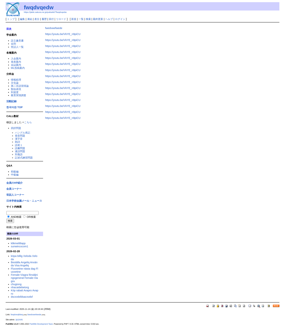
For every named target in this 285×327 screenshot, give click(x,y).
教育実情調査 (18, 95)
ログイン (120, 19)
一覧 (81, 19)
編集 (22, 19)
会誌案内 (16, 64)
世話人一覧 (17, 46)
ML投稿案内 (18, 67)
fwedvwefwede (53, 28)
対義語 (19, 154)
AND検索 (14, 216)
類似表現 (16, 89)
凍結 (29, 19)
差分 (36, 19)
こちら (28, 122)
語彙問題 (20, 148)
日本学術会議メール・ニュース (24, 200)
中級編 (15, 174)
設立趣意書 (17, 40)
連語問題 (20, 151)
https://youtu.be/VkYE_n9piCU (62, 34)
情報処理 (16, 79)
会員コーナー (14, 188)
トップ (11, 19)
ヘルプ (109, 19)
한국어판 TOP (14, 107)
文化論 (15, 82)
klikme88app (18, 243)
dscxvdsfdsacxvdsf (22, 296)
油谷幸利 (19, 320)
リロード (61, 19)
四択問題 (16, 128)
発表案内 (16, 61)
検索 (88, 19)
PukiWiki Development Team (41, 324)
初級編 (15, 171)
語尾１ (19, 145)
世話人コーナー (15, 194)
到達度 (15, 92)
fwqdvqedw (38, 7)
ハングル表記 (22, 132)
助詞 (17, 141)
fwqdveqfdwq (17, 314)
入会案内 (16, 58)
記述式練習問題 (24, 157)
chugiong (16, 284)
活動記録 (11, 101)
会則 (13, 43)
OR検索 (29, 216)
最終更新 (98, 19)
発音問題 (20, 135)
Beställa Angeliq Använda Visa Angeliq (24, 264)
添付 (51, 19)
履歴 (44, 19)
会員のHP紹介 (14, 182)
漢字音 (19, 138)
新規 (73, 19)
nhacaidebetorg (20, 287)
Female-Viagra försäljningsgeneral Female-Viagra (24, 278)
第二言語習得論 (20, 85)
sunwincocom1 (19, 246)
